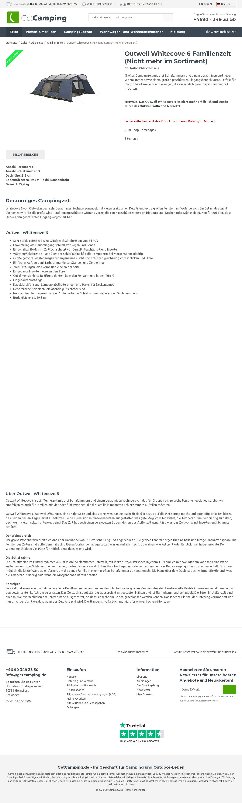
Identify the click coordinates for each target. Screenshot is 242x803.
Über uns (142, 676)
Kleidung (177, 32)
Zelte (13, 32)
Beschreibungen (25, 154)
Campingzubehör (78, 32)
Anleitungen (144, 681)
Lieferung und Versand (80, 681)
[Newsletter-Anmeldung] (201, 689)
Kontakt (71, 676)
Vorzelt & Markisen (41, 32)
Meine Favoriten (76, 698)
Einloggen (205, 4)
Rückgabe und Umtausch (81, 685)
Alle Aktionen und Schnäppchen (86, 702)
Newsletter (143, 689)
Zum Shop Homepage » (141, 130)
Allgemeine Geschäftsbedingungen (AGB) (91, 694)
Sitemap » (131, 138)
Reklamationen (76, 689)
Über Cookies (145, 694)
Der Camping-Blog (148, 685)
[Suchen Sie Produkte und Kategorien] (125, 17)
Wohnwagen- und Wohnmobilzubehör (131, 32)
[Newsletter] (229, 689)
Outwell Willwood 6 (154, 106)
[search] (168, 17)
